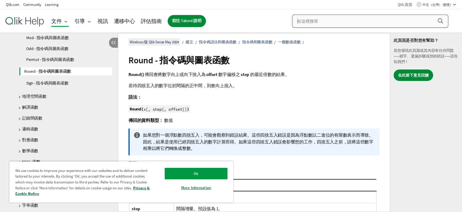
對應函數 (30, 140)
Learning (51, 4)
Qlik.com (12, 4)
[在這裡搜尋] (370, 21)
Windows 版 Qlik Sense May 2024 (154, 41)
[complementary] (426, 122)
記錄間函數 (32, 118)
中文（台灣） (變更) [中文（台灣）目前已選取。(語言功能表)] (437, 5)
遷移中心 (124, 21)
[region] (121, 182)
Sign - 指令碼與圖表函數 (47, 83)
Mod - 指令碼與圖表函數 (47, 37)
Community (32, 4)
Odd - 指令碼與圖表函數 (47, 48)
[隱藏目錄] (113, 43)
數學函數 (30, 150)
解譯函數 (30, 107)
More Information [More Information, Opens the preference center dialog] (196, 187)
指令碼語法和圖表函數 (218, 41)
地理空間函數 (34, 96)
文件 (56, 21)
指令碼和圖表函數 (257, 41)
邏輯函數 (30, 129)
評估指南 (151, 21)
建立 (189, 41)
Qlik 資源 (405, 4)
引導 (80, 21)
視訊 (103, 21)
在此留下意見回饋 (413, 75)
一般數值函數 (289, 41)
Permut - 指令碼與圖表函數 (50, 59)
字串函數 (30, 205)
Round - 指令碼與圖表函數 (47, 71)
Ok (196, 173)
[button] (440, 21)
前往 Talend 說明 (187, 20)
